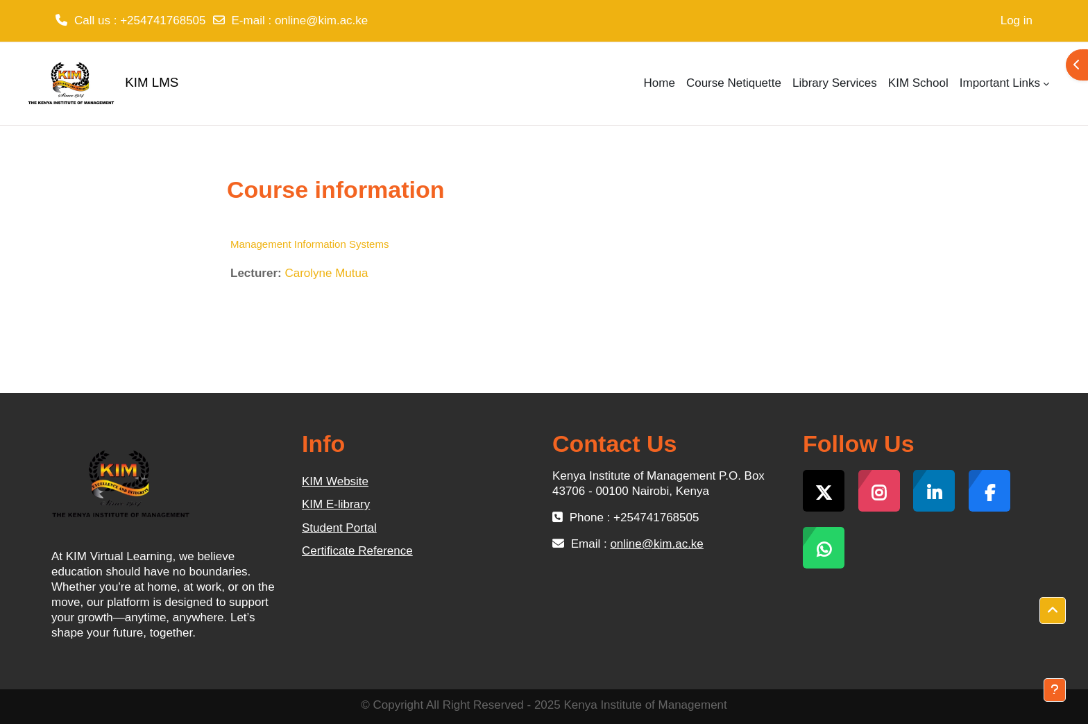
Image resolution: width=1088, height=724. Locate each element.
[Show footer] (1055, 690)
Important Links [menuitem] (1000, 83)
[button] (1052, 611)
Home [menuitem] (659, 83)
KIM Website (335, 481)
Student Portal (339, 527)
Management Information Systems (309, 244)
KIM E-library (336, 504)
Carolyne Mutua (326, 273)
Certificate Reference (357, 550)
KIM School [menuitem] (918, 83)
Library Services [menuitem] (834, 83)
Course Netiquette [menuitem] (733, 83)
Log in (1016, 20)
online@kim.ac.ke (321, 20)
